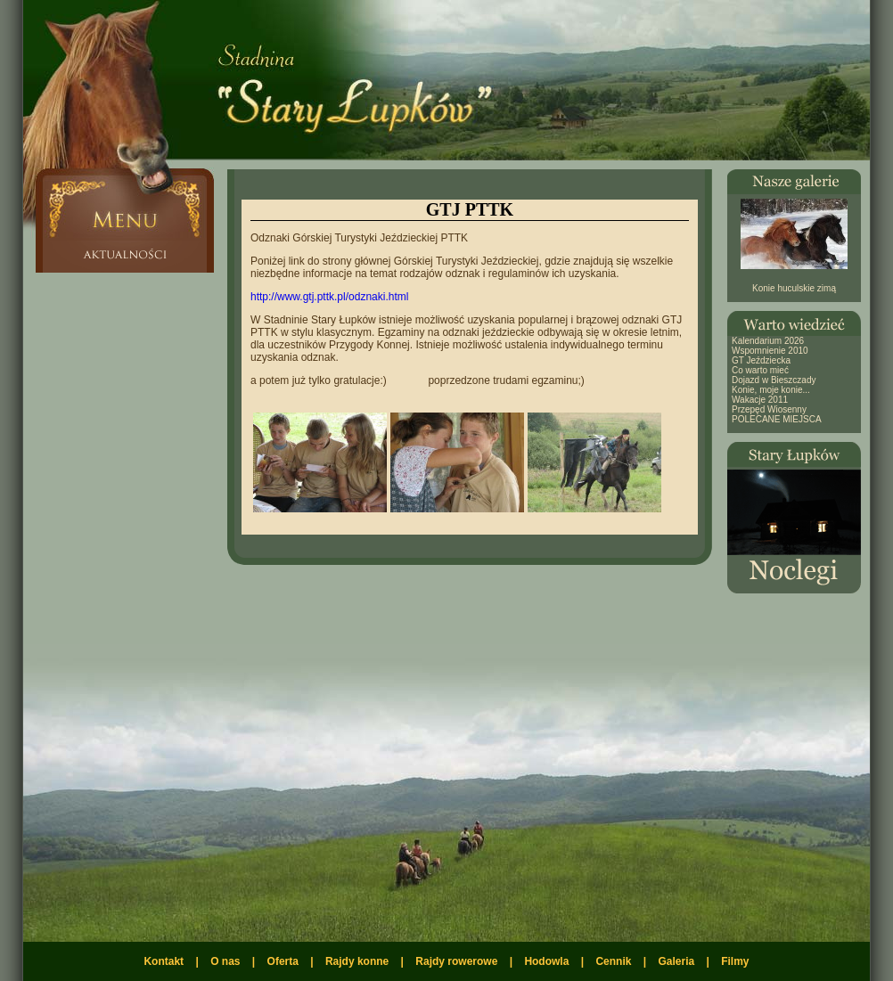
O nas (225, 961)
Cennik (613, 961)
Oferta (283, 961)
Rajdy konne (357, 961)
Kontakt (163, 961)
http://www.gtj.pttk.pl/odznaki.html (329, 296)
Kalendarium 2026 (768, 341)
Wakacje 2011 (760, 400)
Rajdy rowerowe (456, 961)
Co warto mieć (760, 370)
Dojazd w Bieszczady (773, 380)
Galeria (676, 961)
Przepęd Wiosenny (769, 409)
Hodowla (546, 961)
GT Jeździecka (761, 360)
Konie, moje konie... (771, 390)
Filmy (735, 961)
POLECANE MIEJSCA (777, 419)
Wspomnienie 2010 (770, 351)
